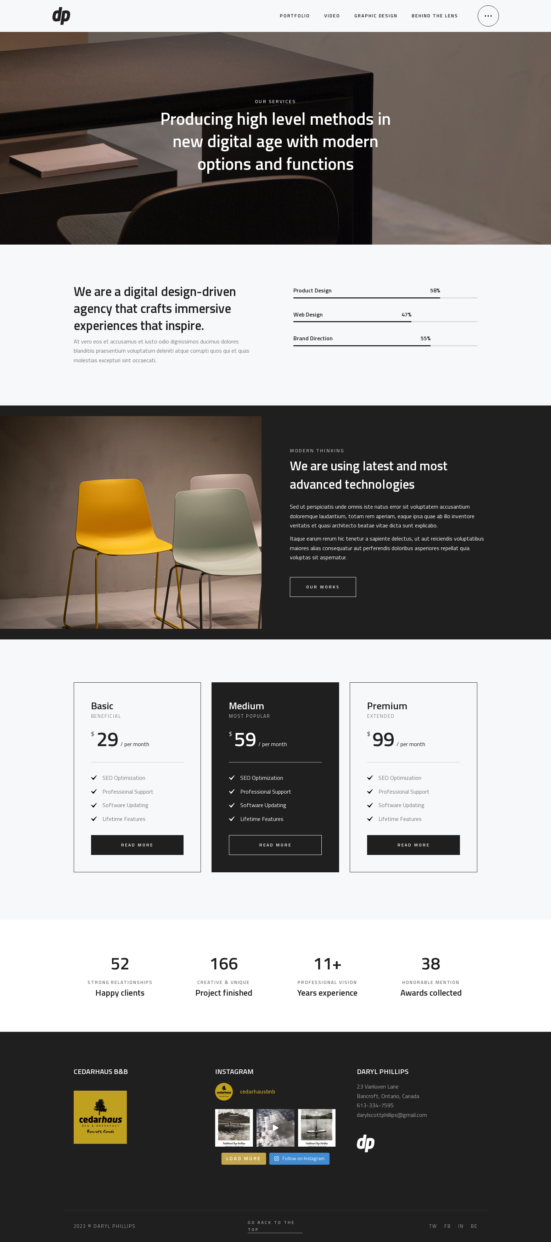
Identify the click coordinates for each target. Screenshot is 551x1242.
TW (433, 1226)
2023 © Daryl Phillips (105, 1226)
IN (461, 1226)
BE (474, 1226)
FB (447, 1226)
